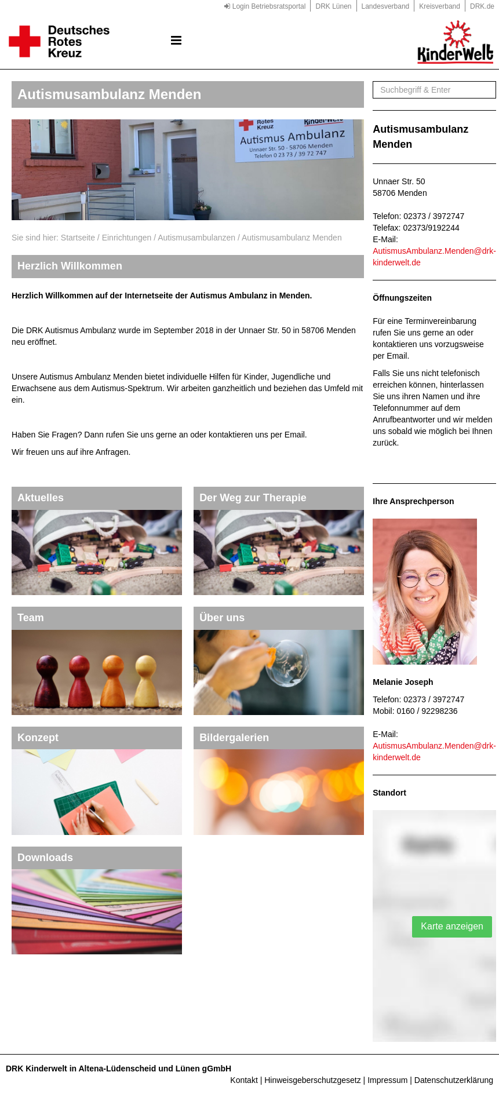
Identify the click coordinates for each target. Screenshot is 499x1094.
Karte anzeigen (452, 926)
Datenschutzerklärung (453, 1080)
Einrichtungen (127, 237)
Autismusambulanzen (196, 237)
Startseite (78, 237)
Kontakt (243, 1080)
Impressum (387, 1080)
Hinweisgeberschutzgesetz (312, 1080)
